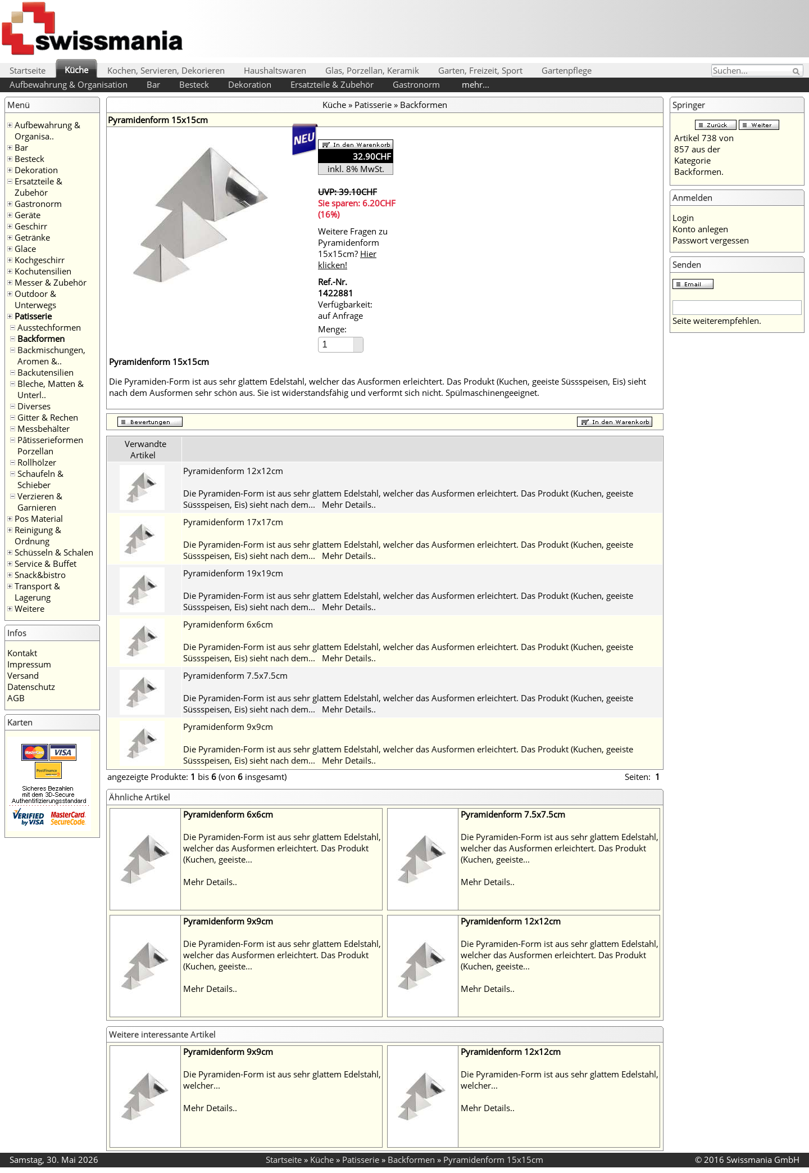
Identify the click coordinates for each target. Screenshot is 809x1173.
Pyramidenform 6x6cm (228, 624)
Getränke (32, 237)
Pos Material (39, 518)
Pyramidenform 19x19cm (233, 573)
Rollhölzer (36, 462)
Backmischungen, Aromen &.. (51, 355)
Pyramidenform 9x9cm (228, 726)
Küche (76, 69)
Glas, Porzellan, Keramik (372, 70)
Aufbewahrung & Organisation (69, 84)
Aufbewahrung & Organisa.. (47, 130)
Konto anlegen (700, 228)
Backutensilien (45, 372)
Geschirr (31, 226)
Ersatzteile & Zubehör (332, 84)
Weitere (29, 608)
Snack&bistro (40, 574)
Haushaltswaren (275, 70)
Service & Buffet (45, 563)
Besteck (194, 84)
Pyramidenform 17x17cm (233, 521)
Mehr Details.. (349, 504)
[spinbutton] (336, 344)
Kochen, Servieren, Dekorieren (166, 70)
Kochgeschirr (40, 259)
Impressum (29, 664)
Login (683, 217)
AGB (16, 697)
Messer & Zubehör (51, 282)
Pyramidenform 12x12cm (233, 470)
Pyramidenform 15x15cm (493, 1159)
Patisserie (33, 316)
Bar (153, 84)
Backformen (41, 338)
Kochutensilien (43, 271)
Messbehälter (43, 428)
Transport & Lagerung (37, 591)
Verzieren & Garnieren (39, 501)
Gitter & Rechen (47, 417)
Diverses (34, 406)
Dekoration (249, 84)
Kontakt (22, 652)
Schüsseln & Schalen (54, 552)
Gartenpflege (567, 70)
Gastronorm (416, 84)
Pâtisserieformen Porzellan (50, 445)
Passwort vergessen (710, 240)
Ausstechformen (49, 327)
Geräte (27, 214)
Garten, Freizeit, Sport (480, 70)
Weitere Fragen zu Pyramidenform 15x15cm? (353, 247)
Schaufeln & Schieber (40, 479)
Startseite (28, 70)
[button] (358, 341)
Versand (23, 675)
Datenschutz (31, 686)
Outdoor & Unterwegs (35, 299)
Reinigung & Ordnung (38, 535)
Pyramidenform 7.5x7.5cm (235, 675)
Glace (25, 248)
